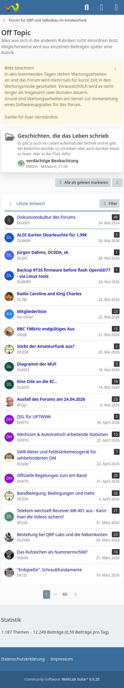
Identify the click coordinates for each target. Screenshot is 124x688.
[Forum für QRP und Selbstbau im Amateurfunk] (11, 7)
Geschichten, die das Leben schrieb (63, 135)
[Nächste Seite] (75, 594)
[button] (117, 182)
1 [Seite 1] (46, 594)
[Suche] (87, 7)
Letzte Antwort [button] (30, 203)
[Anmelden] (101, 7)
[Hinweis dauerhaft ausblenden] (116, 68)
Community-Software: (62, 679)
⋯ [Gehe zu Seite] (55, 594)
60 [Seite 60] (65, 594)
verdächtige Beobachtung (52, 160)
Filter (109, 203)
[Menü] (116, 7)
